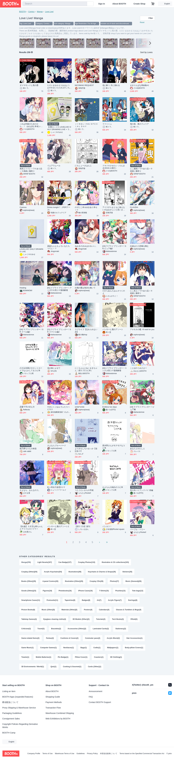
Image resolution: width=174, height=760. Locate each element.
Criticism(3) (26, 629)
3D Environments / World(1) (32, 667)
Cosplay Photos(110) (86, 562)
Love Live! (49, 11)
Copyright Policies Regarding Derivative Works (20, 725)
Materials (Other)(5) (69, 610)
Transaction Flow (53, 708)
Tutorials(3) (100, 619)
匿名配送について (10, 702)
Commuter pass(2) (92, 638)
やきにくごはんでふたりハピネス (58, 408)
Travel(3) (41, 629)
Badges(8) (86, 600)
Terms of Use (47, 753)
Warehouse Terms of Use (64, 753)
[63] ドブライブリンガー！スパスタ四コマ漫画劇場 (114, 369)
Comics (31, 11)
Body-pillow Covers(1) (134, 648)
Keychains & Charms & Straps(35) (102, 572)
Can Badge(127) (65, 562)
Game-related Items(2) (30, 638)
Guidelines (81, 753)
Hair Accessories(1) (134, 638)
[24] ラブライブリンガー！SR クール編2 (31, 330)
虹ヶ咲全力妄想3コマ (56, 487)
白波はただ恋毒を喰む (139, 246)
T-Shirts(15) (104, 591)
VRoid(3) (133, 619)
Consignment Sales (11, 718)
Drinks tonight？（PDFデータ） (58, 208)
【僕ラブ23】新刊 (82, 526)
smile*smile (79, 407)
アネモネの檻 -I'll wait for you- (142, 330)
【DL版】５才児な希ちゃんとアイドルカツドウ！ (31, 527)
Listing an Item (8, 691)
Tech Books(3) (118, 619)
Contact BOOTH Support (100, 702)
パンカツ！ (107, 526)
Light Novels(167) (45, 562)
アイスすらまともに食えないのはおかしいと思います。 (113, 208)
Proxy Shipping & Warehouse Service (19, 708)
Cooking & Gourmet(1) (72, 667)
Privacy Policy (92, 753)
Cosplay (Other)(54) (29, 572)
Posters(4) (88, 610)
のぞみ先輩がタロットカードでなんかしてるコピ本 (31, 369)
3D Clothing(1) (116, 657)
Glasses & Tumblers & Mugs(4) (128, 610)
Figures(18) (47, 591)
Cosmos (23, 207)
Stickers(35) (127, 572)
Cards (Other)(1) (94, 667)
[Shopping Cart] (153, 3)
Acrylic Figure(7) (115, 600)
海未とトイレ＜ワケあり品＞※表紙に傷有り (31, 170)
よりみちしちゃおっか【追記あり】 (86, 449)
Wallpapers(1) (112, 648)
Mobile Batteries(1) (43, 657)
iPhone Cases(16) (85, 591)
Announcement (95, 691)
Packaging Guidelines (12, 713)
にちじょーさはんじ (83, 166)
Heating (23, 288)
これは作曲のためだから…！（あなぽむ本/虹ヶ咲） (30, 125)
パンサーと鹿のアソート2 (58, 526)
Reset (142, 22)
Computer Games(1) (48, 648)
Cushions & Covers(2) (69, 638)
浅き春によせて (53, 368)
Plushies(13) (120, 591)
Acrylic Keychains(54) (53, 572)
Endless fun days (109, 407)
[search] (84, 4)
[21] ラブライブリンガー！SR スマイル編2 (59, 330)
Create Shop (139, 4)
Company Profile (33, 753)
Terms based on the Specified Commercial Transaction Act (142, 753)
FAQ (91, 697)
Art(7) (99, 600)
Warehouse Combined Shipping (60, 713)
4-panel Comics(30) (50, 581)
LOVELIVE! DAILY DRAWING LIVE (31, 250)
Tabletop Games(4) (29, 619)
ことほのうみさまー (138, 368)
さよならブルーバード (56, 445)
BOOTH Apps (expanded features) (17, 697)
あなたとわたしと (137, 448)
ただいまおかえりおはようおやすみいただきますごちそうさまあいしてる (58, 86)
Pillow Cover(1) (81, 657)
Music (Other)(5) (48, 610)
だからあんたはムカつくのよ (113, 292)
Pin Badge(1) (63, 657)
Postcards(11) (52, 600)
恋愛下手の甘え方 (27, 407)
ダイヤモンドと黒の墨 (29, 85)
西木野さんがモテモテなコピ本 (113, 446)
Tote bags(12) (137, 591)
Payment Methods (54, 702)
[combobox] (54, 3)
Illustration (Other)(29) (74, 581)
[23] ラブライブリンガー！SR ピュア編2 (114, 247)
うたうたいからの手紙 (84, 490)
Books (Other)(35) (28, 581)
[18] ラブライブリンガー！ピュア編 (142, 408)
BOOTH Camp (8, 733)
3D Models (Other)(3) (81, 619)
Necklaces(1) (68, 648)
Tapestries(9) (70, 600)
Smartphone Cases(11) (30, 600)
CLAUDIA (134, 207)
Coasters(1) (98, 657)
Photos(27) (114, 581)
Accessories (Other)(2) (77, 629)
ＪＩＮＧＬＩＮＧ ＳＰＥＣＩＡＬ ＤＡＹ (86, 125)
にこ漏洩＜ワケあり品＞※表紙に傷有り (141, 170)
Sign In (101, 4)
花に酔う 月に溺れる (111, 85)
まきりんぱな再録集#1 (139, 85)
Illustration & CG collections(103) (115, 562)
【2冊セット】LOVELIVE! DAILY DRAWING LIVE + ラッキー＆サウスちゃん (59, 128)
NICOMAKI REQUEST (84, 85)
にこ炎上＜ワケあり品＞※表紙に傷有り (141, 292)
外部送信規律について (108, 753)
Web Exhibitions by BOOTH (58, 718)
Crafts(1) (96, 648)
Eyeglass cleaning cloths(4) (54, 619)
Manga (40, 11)
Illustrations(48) (75, 572)
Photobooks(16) (65, 591)
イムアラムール (53, 166)
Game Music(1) (27, 648)
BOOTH (22, 11)
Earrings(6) (132, 600)
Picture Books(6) (28, 610)
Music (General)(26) (133, 581)
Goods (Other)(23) (28, 591)
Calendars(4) (104, 610)
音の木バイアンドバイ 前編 (141, 490)
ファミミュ (107, 124)
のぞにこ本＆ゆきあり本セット (86, 208)
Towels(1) (25, 657)
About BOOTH (119, 4)
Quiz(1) (53, 667)
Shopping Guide (53, 697)
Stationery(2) (120, 629)
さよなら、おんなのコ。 (30, 490)
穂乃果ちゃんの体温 (28, 448)
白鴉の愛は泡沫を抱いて (85, 288)
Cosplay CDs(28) (96, 581)
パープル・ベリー (137, 529)
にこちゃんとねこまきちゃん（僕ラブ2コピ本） (86, 369)
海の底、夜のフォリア (139, 124)
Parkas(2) (50, 638)
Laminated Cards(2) (101, 629)
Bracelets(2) (56, 629)
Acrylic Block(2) (113, 638)
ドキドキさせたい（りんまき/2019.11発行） (113, 167)
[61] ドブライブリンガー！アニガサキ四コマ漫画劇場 (59, 289)
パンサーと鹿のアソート (112, 329)
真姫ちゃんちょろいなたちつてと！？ (58, 247)
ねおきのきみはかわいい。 (86, 246)
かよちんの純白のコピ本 (112, 487)
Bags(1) (83, 648)
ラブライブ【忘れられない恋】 (86, 330)
